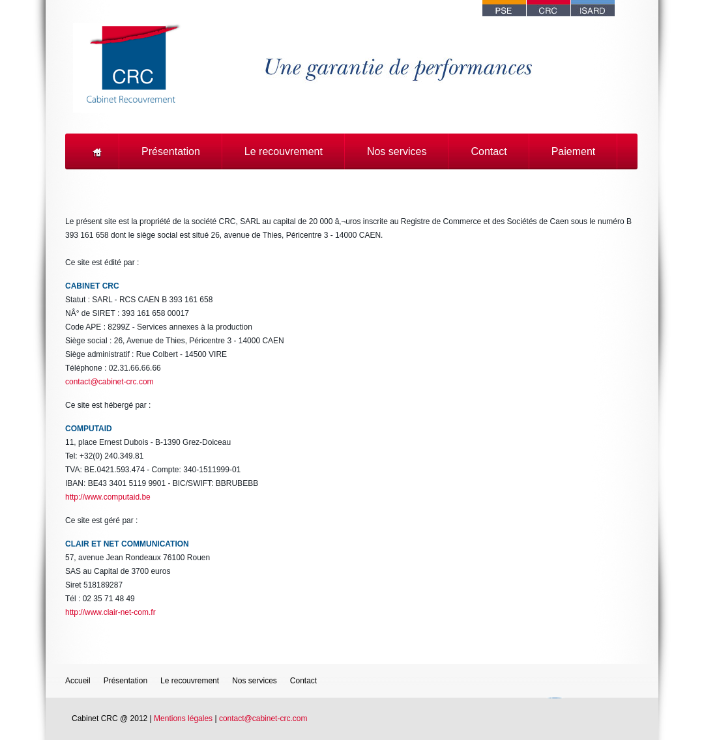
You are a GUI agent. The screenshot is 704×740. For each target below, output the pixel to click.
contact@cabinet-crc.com (109, 381)
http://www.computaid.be (108, 497)
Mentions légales (183, 718)
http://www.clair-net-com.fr (110, 612)
